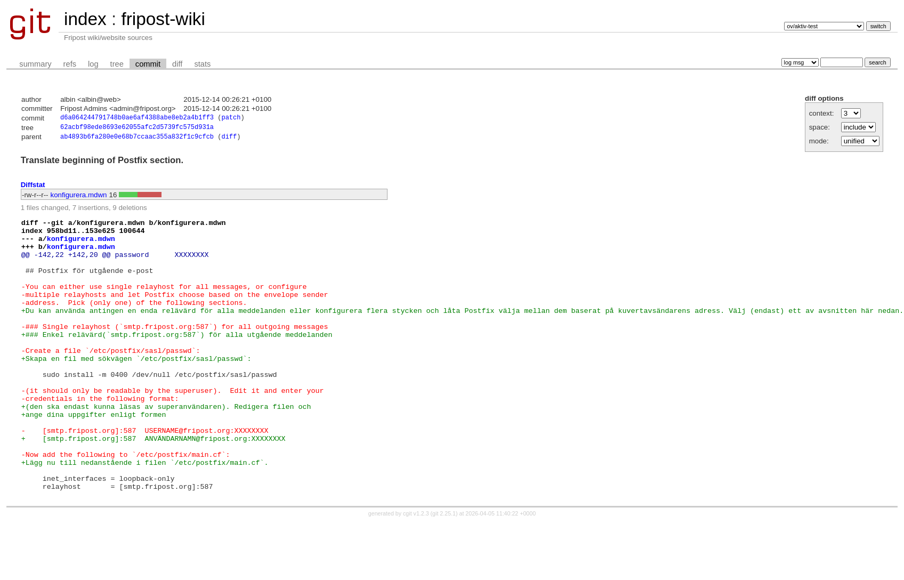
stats (202, 64)
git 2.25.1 (444, 570)
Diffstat (33, 187)
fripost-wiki (163, 19)
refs (69, 64)
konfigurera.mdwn (79, 198)
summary (35, 64)
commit (147, 64)
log (93, 64)
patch (230, 118)
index (85, 19)
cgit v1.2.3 (416, 570)
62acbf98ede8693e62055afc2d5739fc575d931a (137, 128)
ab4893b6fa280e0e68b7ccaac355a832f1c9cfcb (137, 139)
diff (177, 64)
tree (117, 64)
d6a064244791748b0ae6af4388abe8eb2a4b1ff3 (137, 118)
